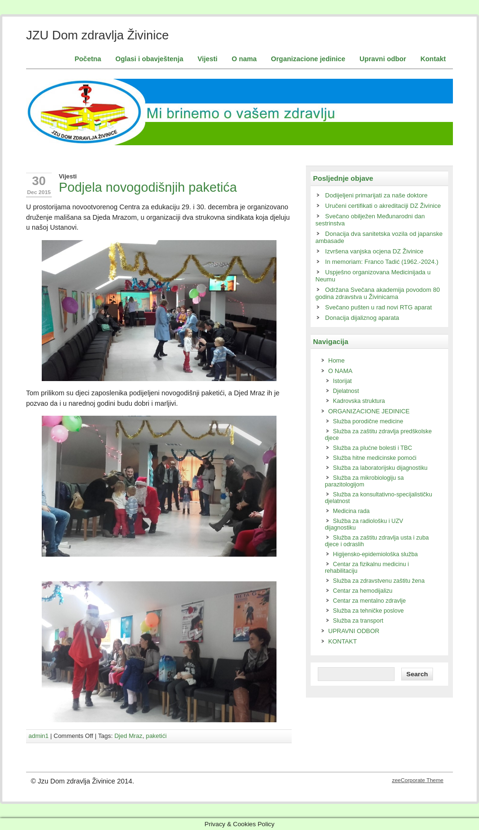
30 (39, 180)
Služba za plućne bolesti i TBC (372, 448)
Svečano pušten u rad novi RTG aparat (378, 307)
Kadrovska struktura (359, 401)
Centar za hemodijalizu (362, 591)
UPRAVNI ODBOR (353, 630)
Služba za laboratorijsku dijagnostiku (380, 468)
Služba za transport (358, 620)
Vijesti (207, 59)
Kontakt (433, 59)
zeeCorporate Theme (417, 780)
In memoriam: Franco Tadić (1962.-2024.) (382, 261)
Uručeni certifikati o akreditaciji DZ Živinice (383, 205)
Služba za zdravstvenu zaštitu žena (378, 581)
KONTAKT (342, 641)
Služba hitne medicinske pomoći (374, 458)
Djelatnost (346, 391)
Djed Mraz (128, 735)
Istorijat (342, 381)
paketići (156, 735)
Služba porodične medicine (368, 421)
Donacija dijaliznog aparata (362, 317)
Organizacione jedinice (308, 59)
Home (336, 360)
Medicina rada (351, 511)
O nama (244, 59)
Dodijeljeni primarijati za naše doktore (376, 195)
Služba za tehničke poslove (368, 610)
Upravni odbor (382, 59)
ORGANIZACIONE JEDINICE (369, 411)
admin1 (38, 735)
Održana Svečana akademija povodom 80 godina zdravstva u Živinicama (377, 293)
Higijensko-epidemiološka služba (375, 554)
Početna (87, 59)
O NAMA (340, 370)
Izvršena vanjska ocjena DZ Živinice (374, 251)
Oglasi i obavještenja (149, 59)
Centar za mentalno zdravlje (369, 600)
